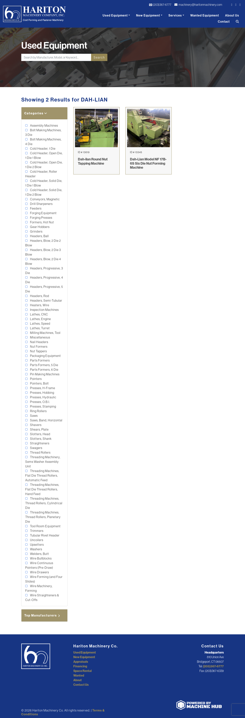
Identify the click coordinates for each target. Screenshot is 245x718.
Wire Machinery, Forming (39, 588)
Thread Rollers (40, 452)
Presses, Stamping (42, 406)
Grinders (35, 231)
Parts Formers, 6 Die (43, 369)
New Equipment (148, 15)
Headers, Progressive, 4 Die (44, 280)
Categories (35, 113)
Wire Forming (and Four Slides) (44, 579)
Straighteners (39, 443)
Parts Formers (39, 360)
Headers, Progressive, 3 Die (44, 270)
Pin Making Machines (44, 374)
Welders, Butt (39, 554)
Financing (80, 666)
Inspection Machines (44, 310)
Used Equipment (115, 15)
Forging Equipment (43, 213)
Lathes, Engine (40, 319)
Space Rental (82, 671)
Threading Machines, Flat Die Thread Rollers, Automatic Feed (42, 475)
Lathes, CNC (38, 314)
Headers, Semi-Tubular (45, 300)
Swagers (35, 448)
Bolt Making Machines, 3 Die (43, 132)
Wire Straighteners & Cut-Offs (42, 597)
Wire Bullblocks (40, 558)
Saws (33, 416)
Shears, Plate (39, 429)
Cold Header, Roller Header (41, 174)
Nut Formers (38, 346)
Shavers (35, 425)
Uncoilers (36, 540)
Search (99, 57)
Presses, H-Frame (42, 388)
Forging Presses (40, 218)
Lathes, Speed (39, 323)
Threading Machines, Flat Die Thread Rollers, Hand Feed (42, 489)
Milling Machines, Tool (44, 333)
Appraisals (80, 662)
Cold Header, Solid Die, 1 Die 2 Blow (43, 192)
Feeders (35, 208)
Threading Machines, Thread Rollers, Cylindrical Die (43, 503)
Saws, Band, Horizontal (45, 420)
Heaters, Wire (39, 305)
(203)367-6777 (160, 5)
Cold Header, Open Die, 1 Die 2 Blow (44, 164)
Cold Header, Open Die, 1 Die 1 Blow (44, 155)
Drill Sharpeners (41, 204)
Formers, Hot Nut (41, 222)
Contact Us (81, 685)
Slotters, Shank (40, 439)
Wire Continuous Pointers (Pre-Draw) (39, 565)
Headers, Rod (39, 296)
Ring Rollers (38, 411)
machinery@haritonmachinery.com (198, 5)
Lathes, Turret (39, 328)
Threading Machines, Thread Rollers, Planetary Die (43, 516)
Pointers (35, 379)
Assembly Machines (43, 125)
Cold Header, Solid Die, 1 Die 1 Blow (43, 183)
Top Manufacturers (42, 615)
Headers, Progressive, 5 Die (44, 289)
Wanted (78, 675)
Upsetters (36, 544)
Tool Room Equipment (45, 526)
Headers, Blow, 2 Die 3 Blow (43, 252)
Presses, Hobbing (41, 392)
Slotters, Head (39, 434)
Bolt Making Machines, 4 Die (43, 141)
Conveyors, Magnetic (44, 199)
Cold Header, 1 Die (42, 148)
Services (175, 15)
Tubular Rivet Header (44, 535)
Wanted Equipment (204, 15)
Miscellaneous (39, 337)
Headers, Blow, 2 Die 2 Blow (43, 243)
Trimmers (36, 531)
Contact (224, 21)
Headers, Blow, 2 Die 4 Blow (43, 261)
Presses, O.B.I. (39, 402)
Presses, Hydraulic (42, 397)
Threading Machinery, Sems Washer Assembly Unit (42, 461)
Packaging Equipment (45, 356)
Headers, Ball (39, 236)
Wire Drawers (39, 572)
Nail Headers (38, 342)
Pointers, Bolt (39, 383)
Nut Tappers (38, 351)
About (77, 680)
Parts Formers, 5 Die (43, 365)
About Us (232, 15)
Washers (35, 549)
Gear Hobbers (39, 227)
